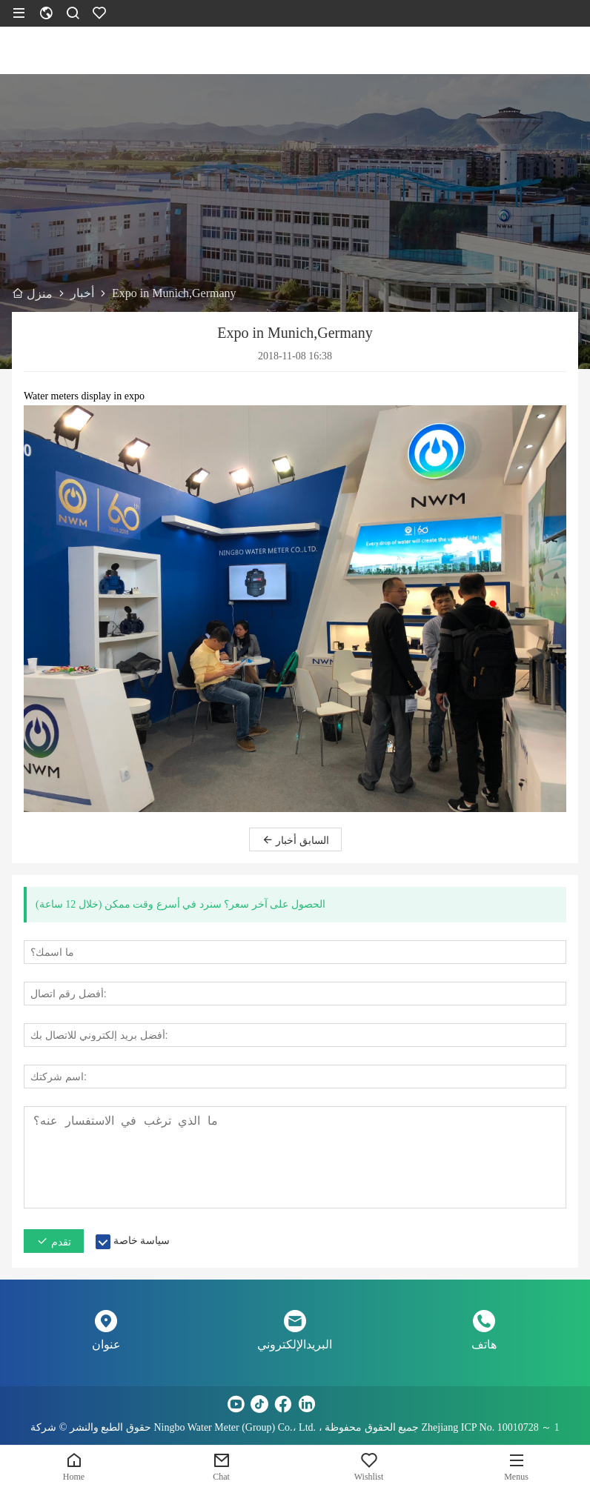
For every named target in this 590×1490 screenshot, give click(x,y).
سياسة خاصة (141, 1240)
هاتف (484, 1344)
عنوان (106, 1344)
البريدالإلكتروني (294, 1344)
